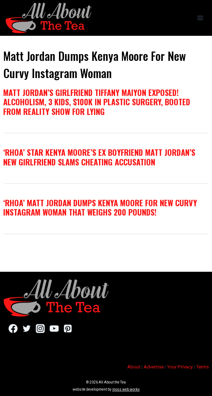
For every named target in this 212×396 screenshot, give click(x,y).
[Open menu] (200, 17)
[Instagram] (40, 328)
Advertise (154, 367)
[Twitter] (26, 328)
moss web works (126, 389)
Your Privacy (180, 367)
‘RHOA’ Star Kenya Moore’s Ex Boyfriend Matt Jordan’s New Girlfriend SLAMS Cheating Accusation (99, 156)
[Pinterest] (67, 328)
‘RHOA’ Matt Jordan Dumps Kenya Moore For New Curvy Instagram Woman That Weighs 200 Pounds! (100, 207)
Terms (202, 367)
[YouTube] (54, 328)
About (133, 367)
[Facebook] (13, 328)
